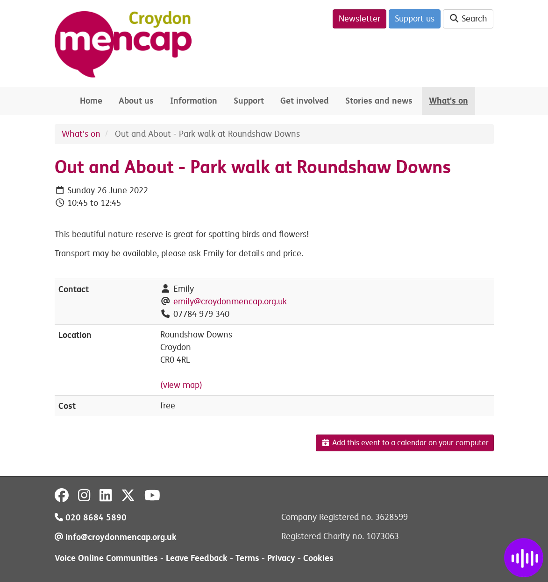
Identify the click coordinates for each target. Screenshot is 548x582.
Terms (247, 558)
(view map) (181, 385)
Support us (414, 19)
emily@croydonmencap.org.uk (230, 301)
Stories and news (379, 100)
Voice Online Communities (106, 558)
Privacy (281, 558)
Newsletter (359, 19)
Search (468, 19)
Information (193, 100)
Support (249, 100)
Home (91, 100)
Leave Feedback (197, 558)
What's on (448, 100)
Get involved (304, 100)
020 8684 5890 (91, 517)
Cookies (318, 558)
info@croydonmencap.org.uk (116, 537)
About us (136, 100)
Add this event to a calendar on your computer (405, 443)
